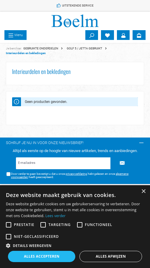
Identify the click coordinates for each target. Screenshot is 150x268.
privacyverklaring (76, 173)
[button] (75, 245)
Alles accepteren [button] (42, 256)
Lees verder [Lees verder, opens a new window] (55, 215)
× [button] (143, 191)
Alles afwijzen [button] (111, 256)
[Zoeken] (91, 35)
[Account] (123, 35)
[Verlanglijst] (107, 35)
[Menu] (15, 35)
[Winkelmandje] (139, 35)
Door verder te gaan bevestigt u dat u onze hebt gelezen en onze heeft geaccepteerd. (69, 175)
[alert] (75, 226)
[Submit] (122, 163)
